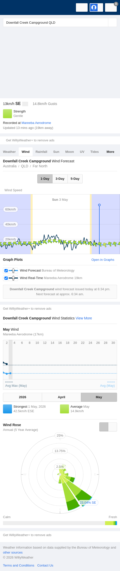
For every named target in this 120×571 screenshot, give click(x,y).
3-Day (60, 179)
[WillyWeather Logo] (11, 7)
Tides (94, 152)
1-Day (45, 179)
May (99, 397)
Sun (56, 152)
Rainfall (41, 152)
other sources (13, 552)
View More (84, 318)
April (61, 397)
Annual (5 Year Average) (20, 430)
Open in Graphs (102, 260)
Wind (26, 152)
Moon (69, 152)
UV (82, 152)
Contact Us (45, 565)
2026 (22, 397)
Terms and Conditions (18, 565)
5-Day (75, 179)
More (110, 152)
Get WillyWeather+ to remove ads (30, 140)
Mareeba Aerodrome (36, 123)
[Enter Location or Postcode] (60, 22)
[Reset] (104, 22)
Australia (9, 166)
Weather (9, 152)
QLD (24, 166)
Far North (40, 166)
